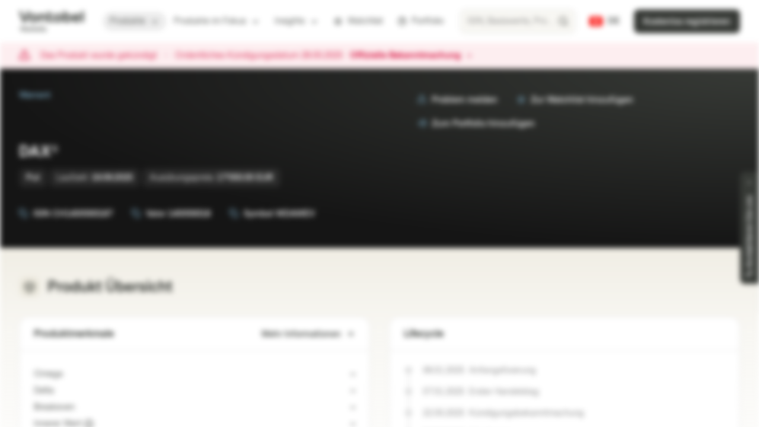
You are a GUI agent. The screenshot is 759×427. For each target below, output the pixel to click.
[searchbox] (517, 21)
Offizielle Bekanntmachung (411, 55)
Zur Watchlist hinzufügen (574, 100)
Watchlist (358, 21)
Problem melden (457, 100)
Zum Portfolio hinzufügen (476, 124)
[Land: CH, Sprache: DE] (604, 21)
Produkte (135, 21)
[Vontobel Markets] (51, 21)
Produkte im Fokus (217, 21)
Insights (297, 21)
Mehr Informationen (308, 334)
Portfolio (420, 21)
